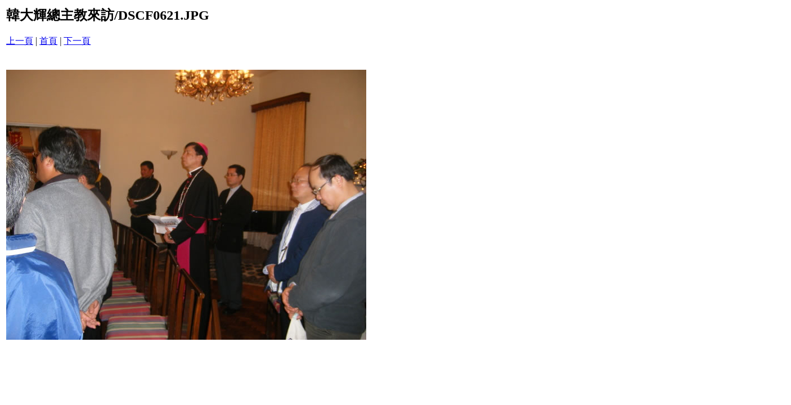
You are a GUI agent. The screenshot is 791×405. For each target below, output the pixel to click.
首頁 (48, 41)
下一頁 (77, 41)
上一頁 (19, 41)
